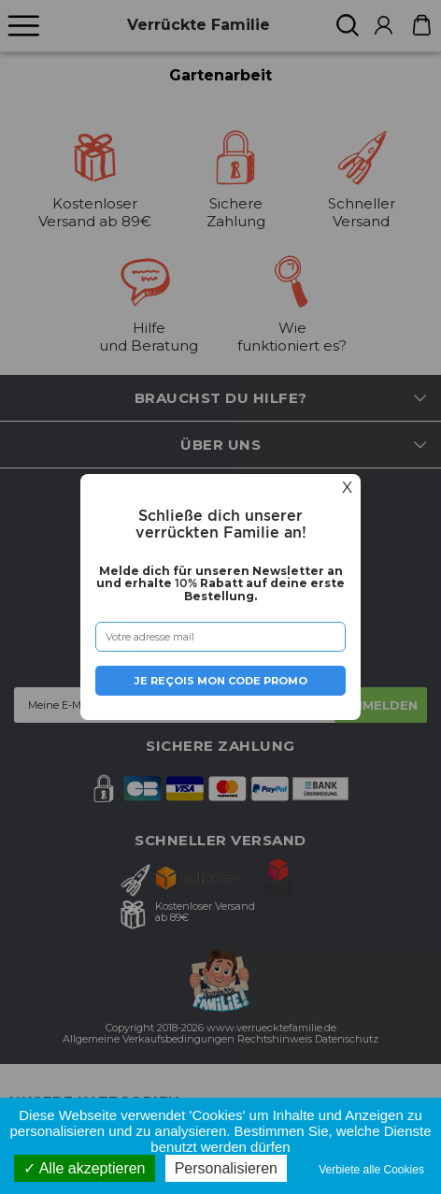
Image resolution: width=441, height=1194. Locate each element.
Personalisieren (226, 1168)
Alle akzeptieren (84, 1168)
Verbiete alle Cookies (376, 1169)
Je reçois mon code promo (221, 680)
